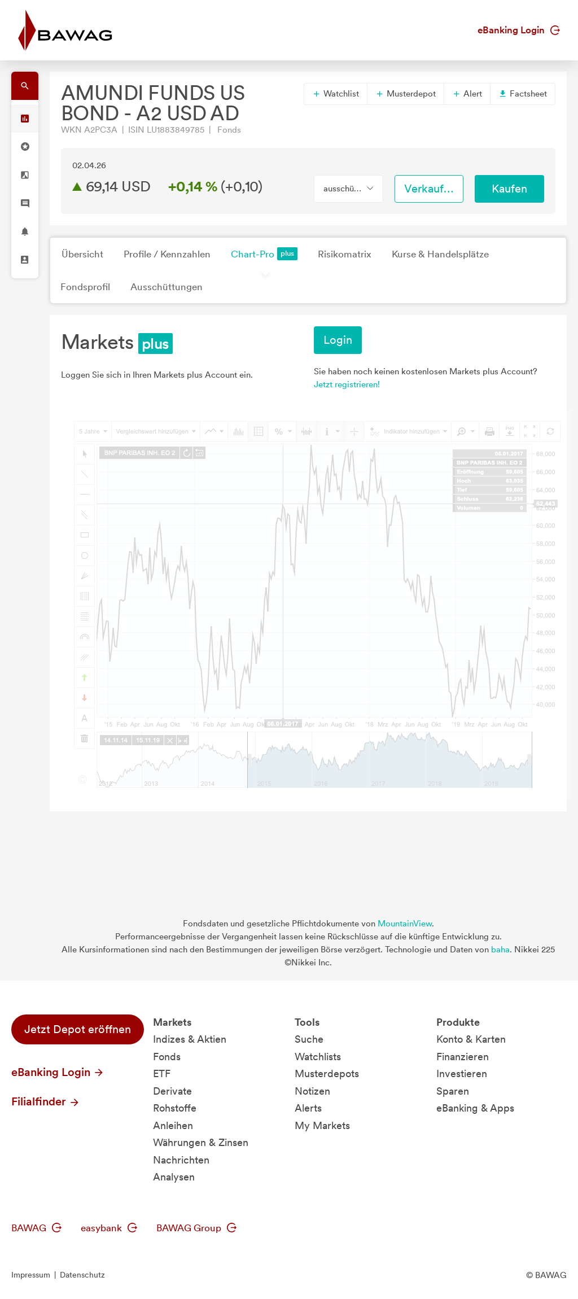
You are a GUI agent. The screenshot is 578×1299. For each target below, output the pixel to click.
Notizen (312, 1091)
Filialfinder (45, 1101)
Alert (467, 94)
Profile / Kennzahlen (167, 254)
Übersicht (82, 254)
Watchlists (318, 1056)
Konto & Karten (471, 1039)
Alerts (308, 1108)
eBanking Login (519, 30)
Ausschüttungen (166, 286)
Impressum (30, 1274)
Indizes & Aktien (189, 1039)
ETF (161, 1073)
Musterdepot (405, 94)
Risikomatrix (344, 254)
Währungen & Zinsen (200, 1142)
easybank (109, 1228)
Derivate (172, 1091)
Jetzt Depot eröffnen (77, 1029)
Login (337, 340)
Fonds (167, 1056)
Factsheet (522, 94)
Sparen (452, 1091)
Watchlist (335, 94)
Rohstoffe (174, 1108)
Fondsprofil (85, 286)
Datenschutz (82, 1274)
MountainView (405, 924)
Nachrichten (181, 1160)
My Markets (322, 1125)
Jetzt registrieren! (347, 384)
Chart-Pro (264, 253)
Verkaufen (430, 188)
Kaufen (509, 188)
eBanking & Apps (475, 1108)
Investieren (461, 1073)
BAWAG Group (196, 1228)
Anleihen (173, 1125)
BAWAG (36, 1228)
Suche (309, 1039)
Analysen (174, 1177)
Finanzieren (462, 1056)
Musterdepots (327, 1073)
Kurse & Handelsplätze (440, 254)
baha (500, 949)
